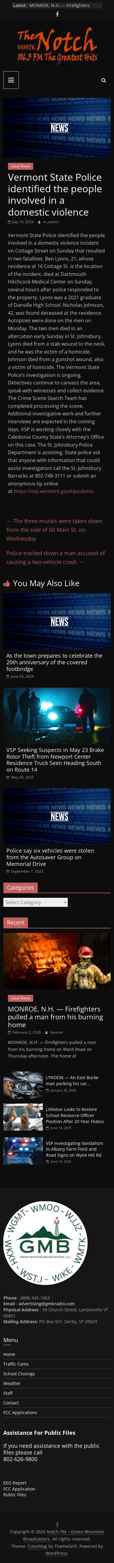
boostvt (56, 1032)
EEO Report (14, 1483)
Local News (20, 166)
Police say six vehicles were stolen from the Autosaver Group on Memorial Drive (50, 857)
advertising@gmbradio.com (47, 1303)
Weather (12, 1383)
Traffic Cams (16, 1364)
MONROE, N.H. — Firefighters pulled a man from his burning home (55, 1016)
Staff (7, 1393)
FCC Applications (20, 1412)
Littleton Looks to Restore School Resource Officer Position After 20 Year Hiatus (75, 1115)
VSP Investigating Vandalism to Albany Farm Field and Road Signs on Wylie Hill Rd (74, 1149)
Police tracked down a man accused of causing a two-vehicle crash (55, 557)
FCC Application (19, 1489)
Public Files (14, 1495)
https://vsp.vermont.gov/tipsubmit (53, 491)
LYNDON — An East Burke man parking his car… (72, 1080)
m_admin (51, 221)
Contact (11, 1403)
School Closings (19, 1374)
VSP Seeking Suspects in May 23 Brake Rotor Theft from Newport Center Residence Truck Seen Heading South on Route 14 (55, 759)
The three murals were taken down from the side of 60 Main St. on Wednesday (54, 529)
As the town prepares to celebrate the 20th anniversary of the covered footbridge (54, 662)
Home (9, 1354)
